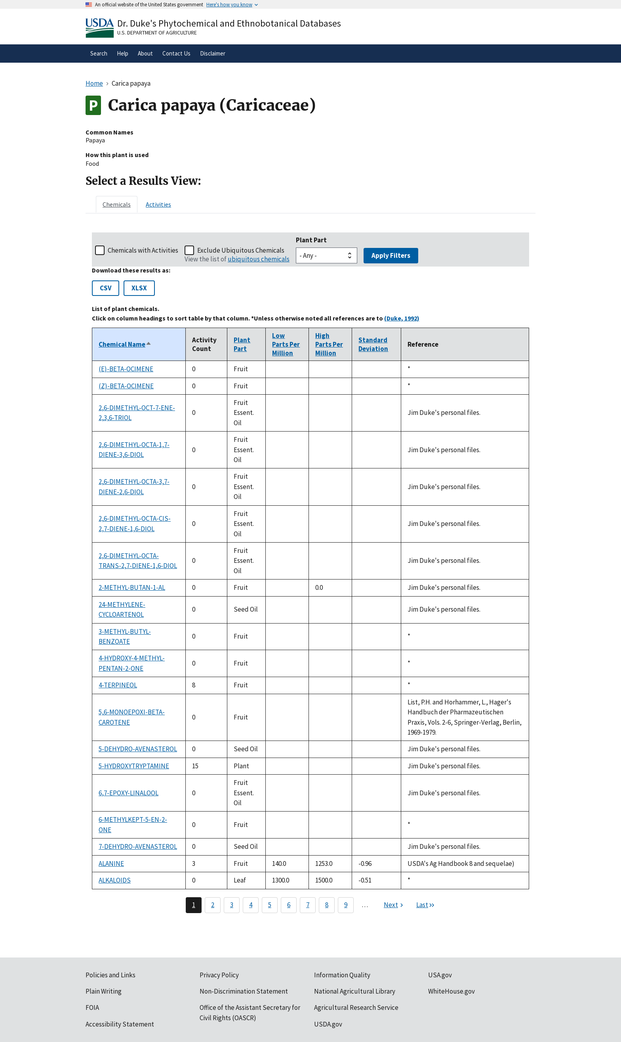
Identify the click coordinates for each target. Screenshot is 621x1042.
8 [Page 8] (326, 904)
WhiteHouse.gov (451, 991)
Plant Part (311, 240)
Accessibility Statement (120, 1024)
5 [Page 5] (269, 904)
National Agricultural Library (354, 991)
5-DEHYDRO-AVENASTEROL (138, 749)
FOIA (92, 1007)
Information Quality (342, 975)
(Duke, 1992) (401, 318)
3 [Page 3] (231, 904)
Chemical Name (125, 344)
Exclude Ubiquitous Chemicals (240, 250)
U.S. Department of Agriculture (157, 32)
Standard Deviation (373, 344)
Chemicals (117, 204)
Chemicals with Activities (143, 250)
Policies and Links (110, 975)
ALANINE (111, 863)
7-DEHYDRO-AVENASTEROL (138, 846)
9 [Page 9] (345, 904)
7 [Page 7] (307, 904)
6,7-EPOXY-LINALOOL (128, 793)
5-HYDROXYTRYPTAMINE (134, 766)
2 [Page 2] (212, 904)
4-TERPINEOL (118, 685)
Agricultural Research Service (356, 1007)
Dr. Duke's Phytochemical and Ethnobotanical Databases (229, 23)
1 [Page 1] (193, 904)
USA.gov (440, 975)
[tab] (116, 204)
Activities (158, 204)
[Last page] (425, 905)
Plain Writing (104, 991)
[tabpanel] (310, 572)
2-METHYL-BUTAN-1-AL (132, 587)
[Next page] (394, 905)
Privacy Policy (219, 975)
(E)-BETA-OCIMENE (126, 369)
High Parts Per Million (329, 344)
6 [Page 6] (288, 904)
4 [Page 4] (250, 904)
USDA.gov (328, 1024)
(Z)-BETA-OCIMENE (126, 386)
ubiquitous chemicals (259, 259)
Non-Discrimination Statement (244, 991)
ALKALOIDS (115, 880)
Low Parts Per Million (286, 344)
